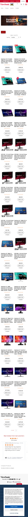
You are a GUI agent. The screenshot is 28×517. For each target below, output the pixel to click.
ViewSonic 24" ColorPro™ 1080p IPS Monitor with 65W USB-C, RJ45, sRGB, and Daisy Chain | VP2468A (7, 352)
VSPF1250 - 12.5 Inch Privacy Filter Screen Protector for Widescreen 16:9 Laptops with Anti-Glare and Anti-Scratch (7, 223)
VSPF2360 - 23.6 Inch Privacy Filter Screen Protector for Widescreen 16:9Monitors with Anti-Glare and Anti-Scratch (20, 157)
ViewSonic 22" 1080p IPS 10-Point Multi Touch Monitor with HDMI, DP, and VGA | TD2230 (20, 222)
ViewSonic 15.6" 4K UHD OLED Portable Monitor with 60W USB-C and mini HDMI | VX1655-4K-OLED (20, 61)
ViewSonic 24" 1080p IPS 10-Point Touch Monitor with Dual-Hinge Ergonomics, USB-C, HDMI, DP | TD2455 (7, 320)
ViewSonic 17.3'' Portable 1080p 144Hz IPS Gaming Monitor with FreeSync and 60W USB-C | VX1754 (20, 124)
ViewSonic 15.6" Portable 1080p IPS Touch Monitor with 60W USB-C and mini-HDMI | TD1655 (7, 61)
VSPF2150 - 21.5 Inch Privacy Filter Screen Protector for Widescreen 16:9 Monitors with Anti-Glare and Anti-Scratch (7, 157)
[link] (14, 458)
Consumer (23, 1)
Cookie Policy (11, 498)
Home (2, 8)
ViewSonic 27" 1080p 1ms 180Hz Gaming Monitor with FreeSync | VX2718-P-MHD (7, 415)
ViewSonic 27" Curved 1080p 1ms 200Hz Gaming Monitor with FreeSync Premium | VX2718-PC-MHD (20, 383)
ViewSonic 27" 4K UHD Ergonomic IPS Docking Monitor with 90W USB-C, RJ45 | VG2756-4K (20, 320)
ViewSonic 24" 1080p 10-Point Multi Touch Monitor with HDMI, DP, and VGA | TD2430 (7, 255)
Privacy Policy (7, 498)
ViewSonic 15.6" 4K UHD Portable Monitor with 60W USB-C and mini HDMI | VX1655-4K (7, 92)
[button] (7, 72)
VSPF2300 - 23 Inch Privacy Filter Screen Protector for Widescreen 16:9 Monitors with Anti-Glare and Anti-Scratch (20, 190)
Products (7, 8)
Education (12, 1)
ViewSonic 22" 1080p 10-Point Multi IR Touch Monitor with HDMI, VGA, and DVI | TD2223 (20, 415)
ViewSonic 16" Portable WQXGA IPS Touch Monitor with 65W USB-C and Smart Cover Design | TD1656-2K (20, 92)
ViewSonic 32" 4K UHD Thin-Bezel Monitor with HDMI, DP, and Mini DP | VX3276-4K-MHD (20, 288)
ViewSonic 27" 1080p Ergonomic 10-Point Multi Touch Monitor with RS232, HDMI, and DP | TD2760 (7, 288)
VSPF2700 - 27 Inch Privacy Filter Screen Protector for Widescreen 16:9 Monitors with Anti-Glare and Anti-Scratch (7, 190)
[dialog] (14, 501)
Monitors (12, 8)
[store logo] (8, 4)
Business (17, 1)
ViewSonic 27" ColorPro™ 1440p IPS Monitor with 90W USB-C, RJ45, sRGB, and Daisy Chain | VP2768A (20, 352)
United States (17, 482)
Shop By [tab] (3, 32)
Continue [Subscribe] (19, 484)
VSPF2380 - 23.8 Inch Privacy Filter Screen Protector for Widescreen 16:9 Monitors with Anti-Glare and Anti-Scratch (20, 256)
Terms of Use (17, 498)
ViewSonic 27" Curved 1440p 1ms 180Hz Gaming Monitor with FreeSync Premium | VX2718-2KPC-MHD (7, 383)
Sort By (8, 37)
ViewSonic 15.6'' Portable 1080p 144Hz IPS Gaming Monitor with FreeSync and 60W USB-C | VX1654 (7, 124)
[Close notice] (23, 489)
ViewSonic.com (6, 1)
